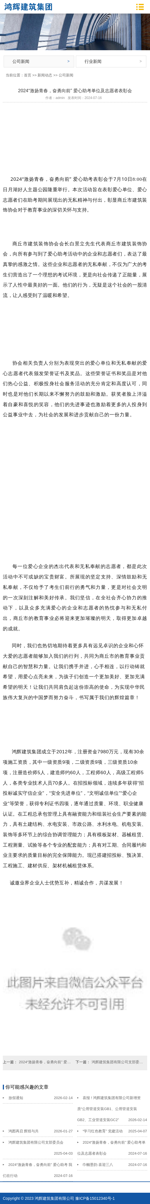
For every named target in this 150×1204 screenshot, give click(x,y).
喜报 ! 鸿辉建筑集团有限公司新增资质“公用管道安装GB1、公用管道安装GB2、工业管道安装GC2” (109, 1109)
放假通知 (15, 1098)
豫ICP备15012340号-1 (95, 1198)
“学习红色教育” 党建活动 (103, 1131)
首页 (27, 75)
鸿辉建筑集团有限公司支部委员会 (118, 1062)
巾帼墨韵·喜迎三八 (98, 1165)
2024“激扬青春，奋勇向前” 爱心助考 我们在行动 (45, 1062)
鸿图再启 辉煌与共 (23, 1131)
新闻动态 (45, 75)
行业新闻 (93, 61)
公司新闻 (20, 61)
